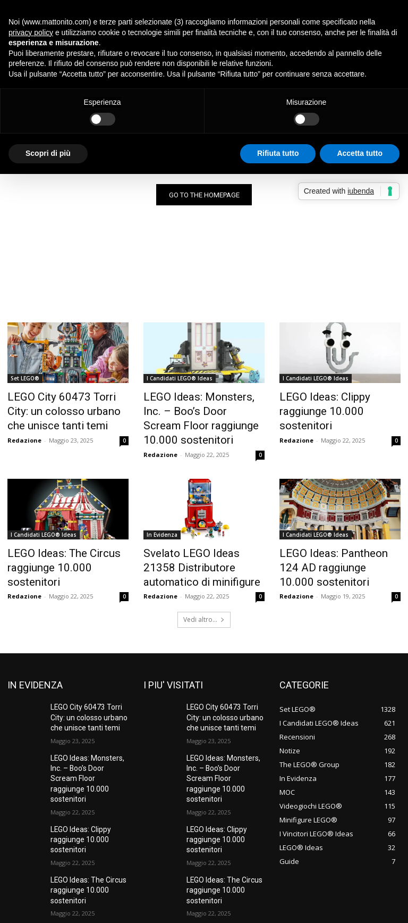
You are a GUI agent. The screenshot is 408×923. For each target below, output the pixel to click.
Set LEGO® (25, 380)
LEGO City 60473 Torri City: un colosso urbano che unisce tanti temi (67, 410)
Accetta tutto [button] (359, 153)
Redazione (24, 434)
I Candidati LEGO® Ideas (179, 380)
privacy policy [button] (30, 32)
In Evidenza (162, 514)
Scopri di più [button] (48, 153)
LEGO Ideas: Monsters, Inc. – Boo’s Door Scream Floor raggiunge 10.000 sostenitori (201, 410)
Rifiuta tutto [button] (278, 153)
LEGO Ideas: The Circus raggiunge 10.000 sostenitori (65, 538)
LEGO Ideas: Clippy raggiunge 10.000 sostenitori (338, 404)
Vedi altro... (204, 592)
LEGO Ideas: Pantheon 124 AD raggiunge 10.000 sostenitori (339, 538)
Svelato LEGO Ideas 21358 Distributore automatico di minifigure (197, 544)
